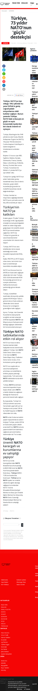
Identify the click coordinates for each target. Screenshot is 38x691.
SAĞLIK (3, 624)
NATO (18, 320)
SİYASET (3, 614)
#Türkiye (5, 511)
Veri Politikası (5, 584)
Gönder (22, 525)
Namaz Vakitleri (5, 637)
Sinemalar (4, 647)
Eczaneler (4, 640)
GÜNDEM (11, 11)
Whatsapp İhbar (21, 582)
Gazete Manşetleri (6, 654)
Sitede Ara (4, 661)
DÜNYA (3, 612)
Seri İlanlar (4, 649)
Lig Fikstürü (4, 642)
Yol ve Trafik (4, 635)
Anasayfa (4, 11)
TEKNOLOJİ (4, 626)
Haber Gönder (21, 584)
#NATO (12, 511)
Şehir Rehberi (5, 651)
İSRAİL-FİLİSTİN (5, 609)
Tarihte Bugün (5, 644)
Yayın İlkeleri (4, 582)
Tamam (27, 689)
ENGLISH (24, 3)
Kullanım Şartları (21, 580)
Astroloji (3, 670)
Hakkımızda (4, 580)
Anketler (3, 663)
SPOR (2, 621)
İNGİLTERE (16, 3)
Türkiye (9, 331)
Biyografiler (4, 665)
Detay (19, 689)
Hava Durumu (5, 633)
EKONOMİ (4, 619)
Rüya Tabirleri (5, 668)
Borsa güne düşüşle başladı (35, 58)
